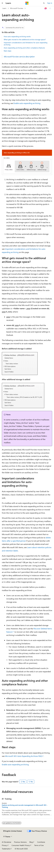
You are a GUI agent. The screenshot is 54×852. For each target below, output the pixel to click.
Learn (4, 8)
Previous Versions (20, 842)
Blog (31, 842)
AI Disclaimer (6, 842)
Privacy (4, 845)
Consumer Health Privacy (21, 845)
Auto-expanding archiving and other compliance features (24, 48)
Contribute (41, 842)
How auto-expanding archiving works (17, 36)
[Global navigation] (2, 3)
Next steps (7, 51)
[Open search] (44, 3)
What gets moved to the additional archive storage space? (25, 39)
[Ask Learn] (45, 8)
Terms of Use (39, 845)
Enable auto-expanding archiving (27, 103)
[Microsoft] (27, 3)
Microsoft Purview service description (19, 56)
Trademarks (6, 849)
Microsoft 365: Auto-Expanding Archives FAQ (23, 756)
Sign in (49, 3)
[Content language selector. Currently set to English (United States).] (12, 831)
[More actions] (50, 8)
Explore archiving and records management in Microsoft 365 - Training (25, 806)
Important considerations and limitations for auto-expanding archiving (25, 43)
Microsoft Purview (16, 8)
